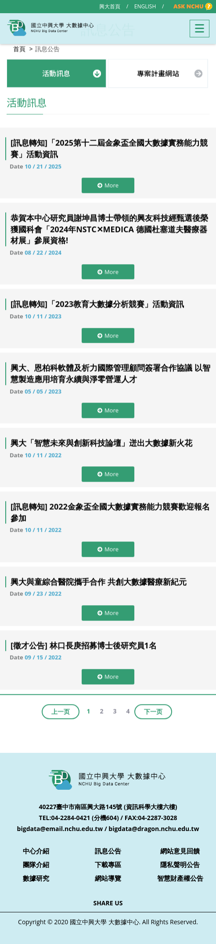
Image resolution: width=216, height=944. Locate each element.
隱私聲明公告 (180, 864)
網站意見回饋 (180, 850)
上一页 (60, 710)
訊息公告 (108, 850)
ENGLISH (145, 6)
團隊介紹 (36, 864)
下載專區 (108, 864)
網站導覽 (108, 878)
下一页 (153, 710)
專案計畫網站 (158, 72)
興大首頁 (109, 6)
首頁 (19, 48)
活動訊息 (56, 72)
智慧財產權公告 (180, 878)
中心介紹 (36, 850)
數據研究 (36, 878)
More (108, 184)
